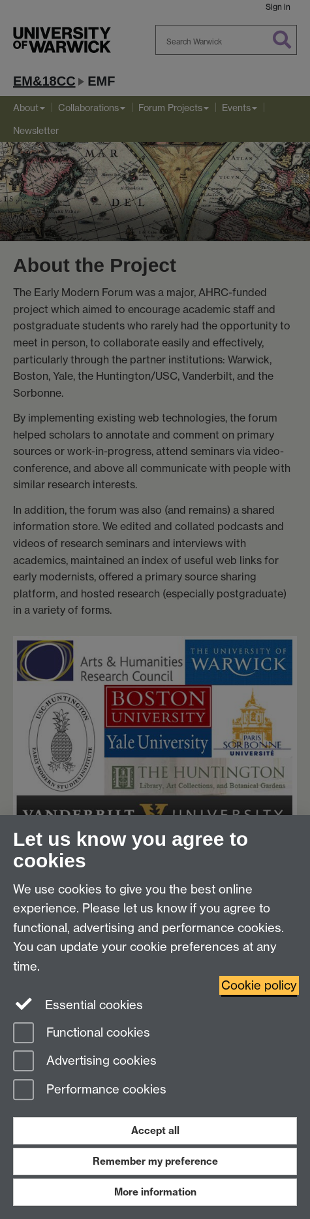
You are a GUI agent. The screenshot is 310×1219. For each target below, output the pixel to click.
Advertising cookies (85, 1062)
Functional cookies (81, 1034)
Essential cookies (78, 1003)
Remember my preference (155, 1161)
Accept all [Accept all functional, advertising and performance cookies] (155, 1130)
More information (155, 1192)
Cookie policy (259, 985)
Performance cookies (89, 1090)
